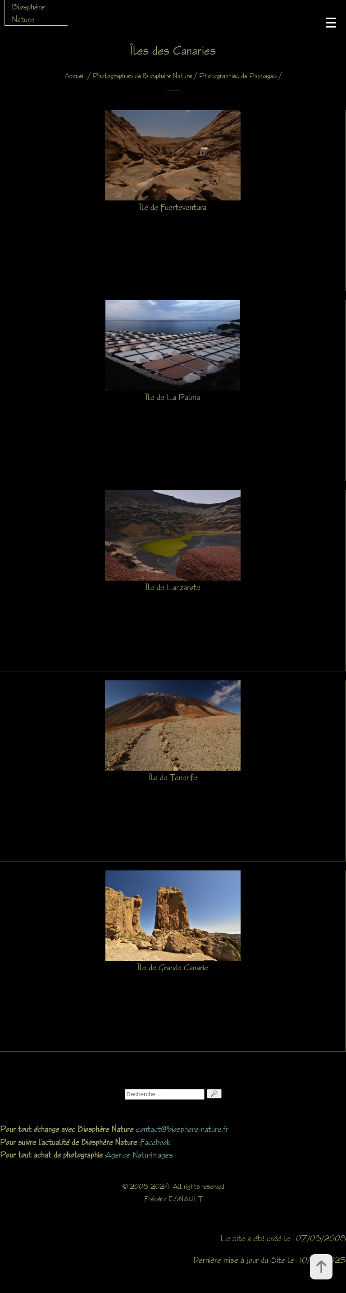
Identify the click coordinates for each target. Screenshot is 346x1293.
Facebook (155, 1141)
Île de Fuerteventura (172, 206)
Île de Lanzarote (173, 586)
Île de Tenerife (173, 777)
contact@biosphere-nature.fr (182, 1128)
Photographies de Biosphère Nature (142, 75)
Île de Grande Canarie (172, 967)
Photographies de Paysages (238, 75)
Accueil (75, 75)
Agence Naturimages (139, 1154)
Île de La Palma (173, 396)
